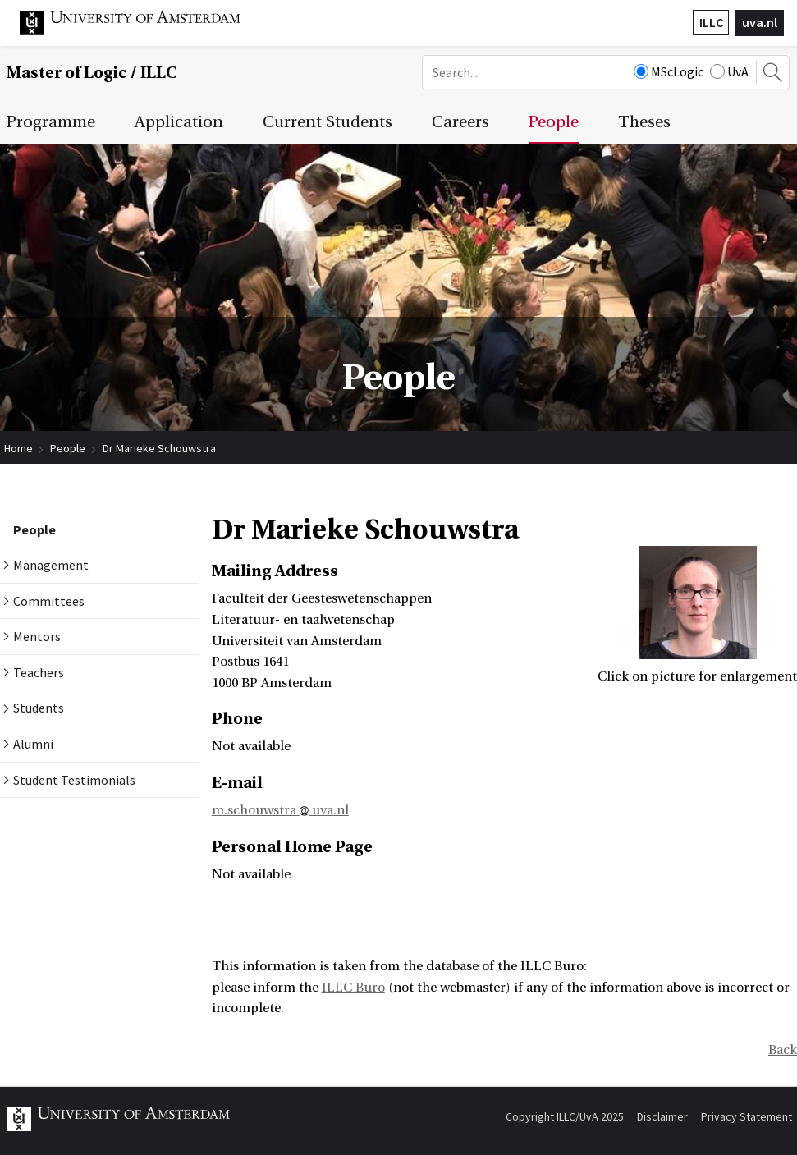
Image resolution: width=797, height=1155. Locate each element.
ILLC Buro (353, 987)
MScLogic (668, 71)
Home (18, 448)
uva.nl (759, 22)
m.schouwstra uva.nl (280, 810)
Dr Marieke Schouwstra (159, 448)
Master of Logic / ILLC (92, 72)
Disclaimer (662, 1116)
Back (782, 1050)
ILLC (711, 22)
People (67, 448)
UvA (729, 71)
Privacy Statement (746, 1116)
